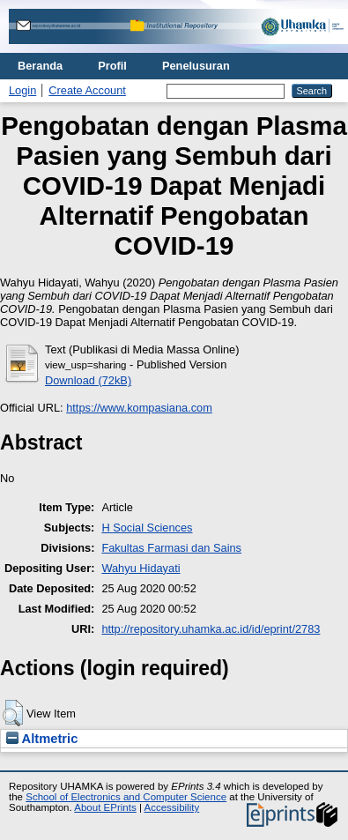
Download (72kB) (88, 380)
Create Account (87, 90)
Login (22, 90)
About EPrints (105, 807)
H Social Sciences (146, 527)
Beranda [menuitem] (40, 65)
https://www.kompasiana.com (139, 407)
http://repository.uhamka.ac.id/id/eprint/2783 (210, 629)
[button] (13, 713)
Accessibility (171, 807)
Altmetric (42, 739)
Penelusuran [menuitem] (196, 65)
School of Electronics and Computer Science (126, 797)
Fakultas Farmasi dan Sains (171, 547)
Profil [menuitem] (112, 65)
